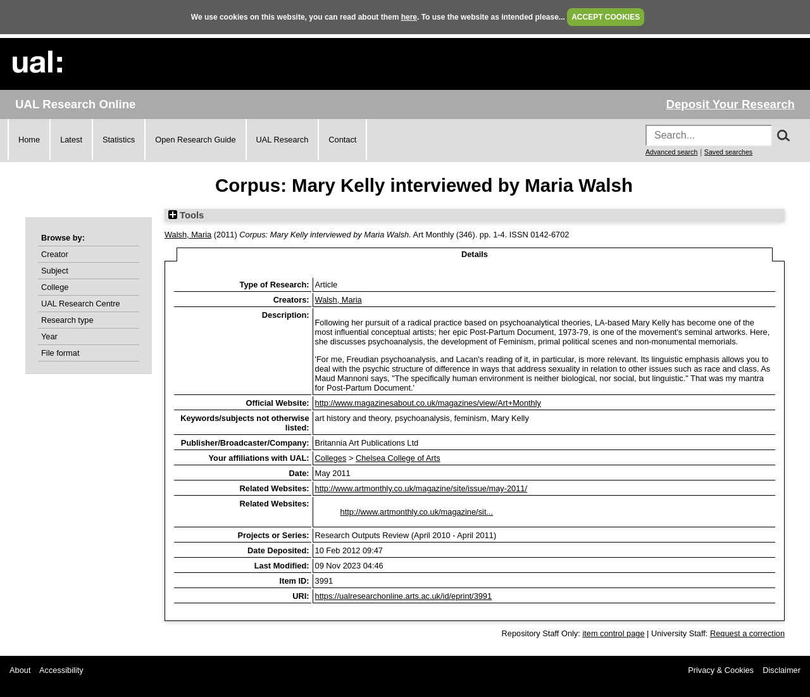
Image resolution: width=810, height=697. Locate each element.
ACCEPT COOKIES (605, 17)
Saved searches (728, 152)
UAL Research (282, 139)
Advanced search (671, 152)
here (409, 17)
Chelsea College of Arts (398, 458)
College (54, 287)
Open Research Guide (195, 139)
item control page (613, 633)
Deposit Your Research (730, 104)
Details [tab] (474, 254)
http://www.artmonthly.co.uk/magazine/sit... (417, 512)
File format (60, 353)
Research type (67, 320)
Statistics (119, 139)
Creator (54, 254)
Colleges (331, 458)
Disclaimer (782, 670)
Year (49, 336)
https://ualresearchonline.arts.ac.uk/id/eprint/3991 (403, 596)
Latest (71, 139)
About (19, 670)
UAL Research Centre (80, 303)
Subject (54, 270)
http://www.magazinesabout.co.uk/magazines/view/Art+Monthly (428, 403)
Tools (186, 215)
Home (29, 139)
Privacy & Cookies (721, 670)
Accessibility (61, 670)
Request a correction (747, 633)
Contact (342, 139)
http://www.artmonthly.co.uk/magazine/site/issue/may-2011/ (421, 488)
